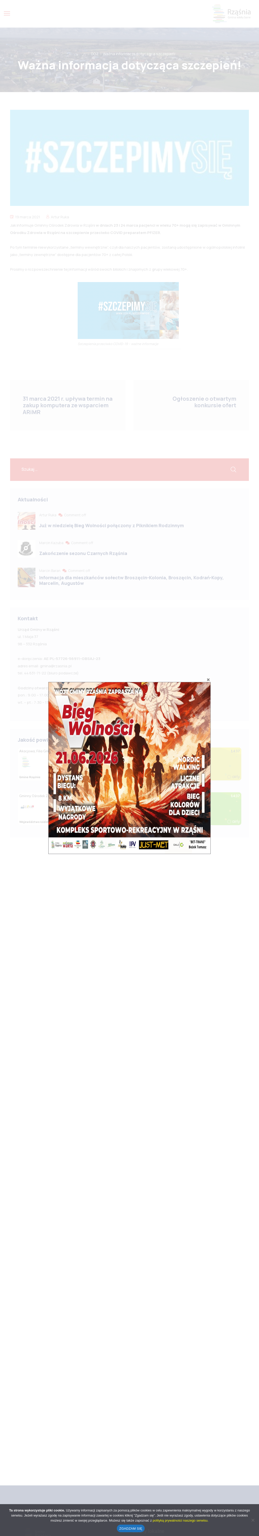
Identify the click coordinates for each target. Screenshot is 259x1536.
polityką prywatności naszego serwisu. (180, 1520)
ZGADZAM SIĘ (130, 1528)
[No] (252, 1520)
